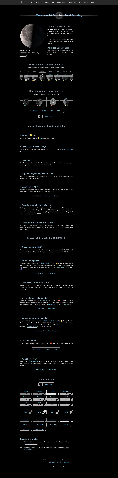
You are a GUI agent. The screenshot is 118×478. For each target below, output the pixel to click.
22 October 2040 (45, 300)
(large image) (23, 55)
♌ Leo (40, 138)
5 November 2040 (53, 304)
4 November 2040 (33, 361)
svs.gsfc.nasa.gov (29, 449)
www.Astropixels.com (31, 443)
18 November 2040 (67, 149)
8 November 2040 (32, 326)
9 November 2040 (62, 267)
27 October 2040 (44, 263)
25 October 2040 (49, 321)
